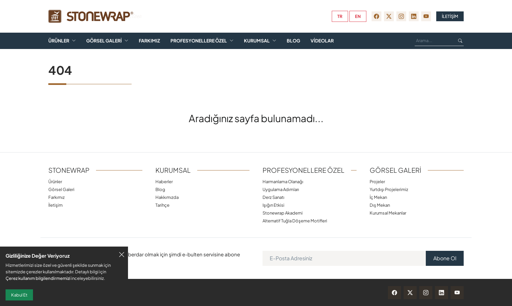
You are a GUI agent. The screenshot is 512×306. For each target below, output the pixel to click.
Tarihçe (162, 205)
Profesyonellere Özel (198, 40)
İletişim (55, 205)
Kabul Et (19, 295)
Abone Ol (444, 258)
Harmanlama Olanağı (283, 181)
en (358, 16)
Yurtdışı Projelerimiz (389, 189)
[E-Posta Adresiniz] (344, 258)
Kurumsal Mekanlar (388, 213)
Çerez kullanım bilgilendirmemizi (38, 278)
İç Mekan (378, 197)
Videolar (322, 40)
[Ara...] (434, 41)
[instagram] (401, 16)
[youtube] (426, 16)
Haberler (164, 181)
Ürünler (58, 40)
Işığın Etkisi (273, 205)
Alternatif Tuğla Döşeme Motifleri (295, 220)
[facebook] (376, 16)
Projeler (377, 181)
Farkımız (149, 40)
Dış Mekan (380, 205)
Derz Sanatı (273, 197)
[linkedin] (414, 16)
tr (340, 16)
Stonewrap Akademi (283, 213)
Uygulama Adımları (281, 189)
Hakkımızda (167, 197)
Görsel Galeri (104, 40)
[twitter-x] (389, 16)
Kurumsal (257, 40)
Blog (293, 40)
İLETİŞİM (450, 16)
